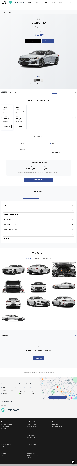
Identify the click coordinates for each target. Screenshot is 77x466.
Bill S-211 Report (56, 463)
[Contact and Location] (69, 2)
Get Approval (55, 421)
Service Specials (30, 425)
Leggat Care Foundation (32, 452)
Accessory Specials (31, 430)
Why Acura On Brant (31, 441)
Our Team (29, 443)
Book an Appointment (33, 41)
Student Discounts (31, 432)
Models (35, 2)
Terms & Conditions (39, 463)
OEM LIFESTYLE (47, 255)
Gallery (67, 92)
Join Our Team (30, 446)
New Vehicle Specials (31, 421)
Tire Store (3, 443)
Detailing (3, 452)
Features (61, 92)
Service (52, 2)
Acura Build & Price (5, 425)
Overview (54, 92)
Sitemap (32, 463)
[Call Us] (73, 2)
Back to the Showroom (7, 12)
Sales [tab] (20, 384)
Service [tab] (26, 384)
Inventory (73, 92)
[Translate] (65, 2)
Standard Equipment (31, 194)
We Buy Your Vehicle (57, 423)
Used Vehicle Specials (32, 423)
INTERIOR (37, 255)
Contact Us (7, 123)
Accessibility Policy (31, 450)
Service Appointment (6, 441)
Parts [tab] (31, 384)
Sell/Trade (43, 2)
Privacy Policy (48, 463)
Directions (29, 448)
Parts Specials (30, 428)
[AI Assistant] (73, 462)
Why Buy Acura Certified (6, 421)
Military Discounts (31, 434)
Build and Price (48, 41)
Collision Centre (4, 450)
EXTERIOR (28, 255)
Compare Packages (46, 194)
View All (73, 332)
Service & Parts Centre (6, 446)
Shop (28, 2)
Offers (58, 2)
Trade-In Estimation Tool (6, 423)
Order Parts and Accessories (7, 448)
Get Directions (53, 394)
